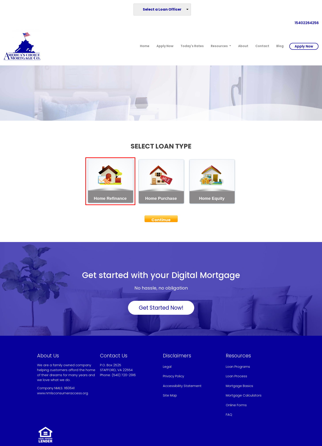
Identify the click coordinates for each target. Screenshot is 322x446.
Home (144, 46)
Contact (262, 46)
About (243, 46)
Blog (280, 46)
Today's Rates (192, 46)
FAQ (229, 414)
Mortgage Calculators (244, 395)
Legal (167, 366)
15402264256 (305, 22)
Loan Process (236, 376)
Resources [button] (219, 46)
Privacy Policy (173, 376)
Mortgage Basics (239, 385)
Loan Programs (238, 366)
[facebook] (39, 402)
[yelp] (44, 402)
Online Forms (236, 405)
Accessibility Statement (182, 385)
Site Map (170, 395)
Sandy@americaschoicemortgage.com (132, 379)
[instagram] (49, 402)
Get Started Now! (161, 307)
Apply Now (164, 46)
